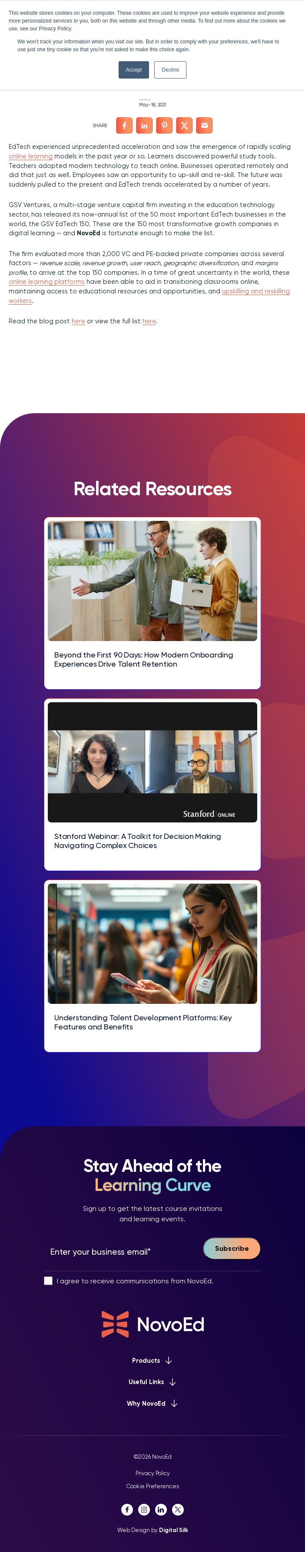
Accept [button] (134, 70)
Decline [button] (170, 70)
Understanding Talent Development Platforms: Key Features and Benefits (143, 1022)
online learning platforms (47, 281)
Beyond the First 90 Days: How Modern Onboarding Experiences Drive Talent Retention (143, 659)
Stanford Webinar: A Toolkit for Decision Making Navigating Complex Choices (137, 841)
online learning (31, 156)
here (78, 321)
